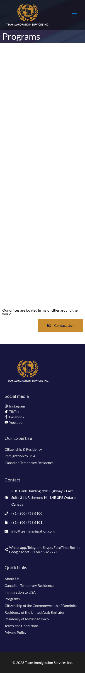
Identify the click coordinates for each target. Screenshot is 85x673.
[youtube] (13, 422)
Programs (12, 599)
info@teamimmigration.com (33, 531)
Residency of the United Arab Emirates (35, 612)
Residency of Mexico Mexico (27, 619)
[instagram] (15, 406)
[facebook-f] (14, 417)
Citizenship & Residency (23, 449)
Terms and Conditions (22, 625)
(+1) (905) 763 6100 (26, 513)
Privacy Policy (15, 632)
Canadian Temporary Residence (29, 462)
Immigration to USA (20, 456)
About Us (12, 578)
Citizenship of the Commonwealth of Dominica (41, 605)
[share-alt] (42, 549)
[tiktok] (12, 411)
